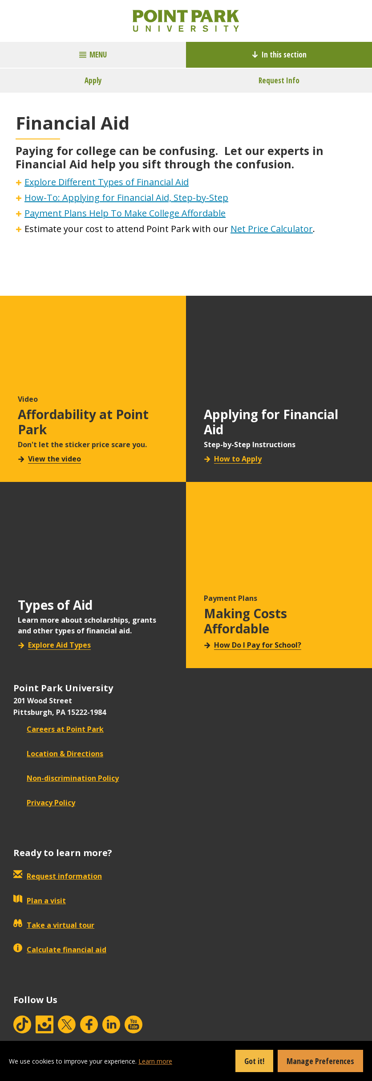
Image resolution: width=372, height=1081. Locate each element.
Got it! (254, 1061)
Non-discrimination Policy (66, 778)
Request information (57, 876)
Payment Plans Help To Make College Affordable (125, 213)
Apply (93, 80)
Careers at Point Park (58, 729)
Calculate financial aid (59, 950)
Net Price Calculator (271, 229)
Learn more (155, 1061)
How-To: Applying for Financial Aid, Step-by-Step (126, 198)
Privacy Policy (44, 803)
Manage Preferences (320, 1061)
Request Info (279, 80)
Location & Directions (58, 754)
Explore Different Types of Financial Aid (106, 182)
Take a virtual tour (53, 925)
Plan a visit (39, 901)
